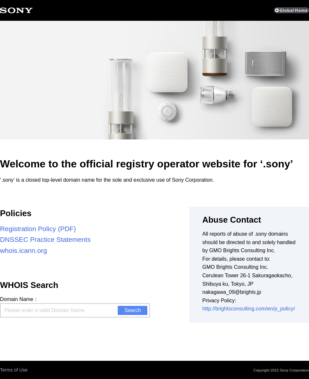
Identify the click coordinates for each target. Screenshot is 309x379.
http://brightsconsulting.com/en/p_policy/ (248, 308)
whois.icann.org (23, 250)
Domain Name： (19, 299)
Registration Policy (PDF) (38, 228)
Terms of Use (14, 369)
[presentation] (49, 332)
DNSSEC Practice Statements (45, 239)
